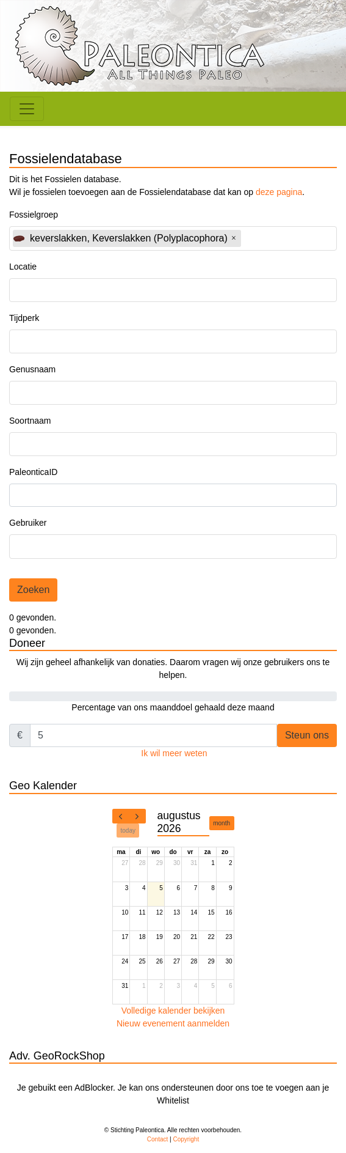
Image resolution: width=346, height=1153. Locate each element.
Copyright (186, 1139)
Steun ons (307, 735)
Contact (157, 1139)
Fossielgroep (33, 214)
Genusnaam (32, 369)
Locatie (23, 266)
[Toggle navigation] (27, 109)
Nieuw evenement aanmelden (173, 1023)
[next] (137, 816)
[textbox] (277, 238)
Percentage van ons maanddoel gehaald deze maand (173, 707)
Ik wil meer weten (174, 753)
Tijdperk (24, 318)
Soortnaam (30, 420)
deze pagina (279, 192)
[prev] (120, 816)
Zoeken (33, 589)
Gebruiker (27, 523)
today (128, 830)
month (221, 823)
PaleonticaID (33, 472)
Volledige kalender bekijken (173, 1010)
